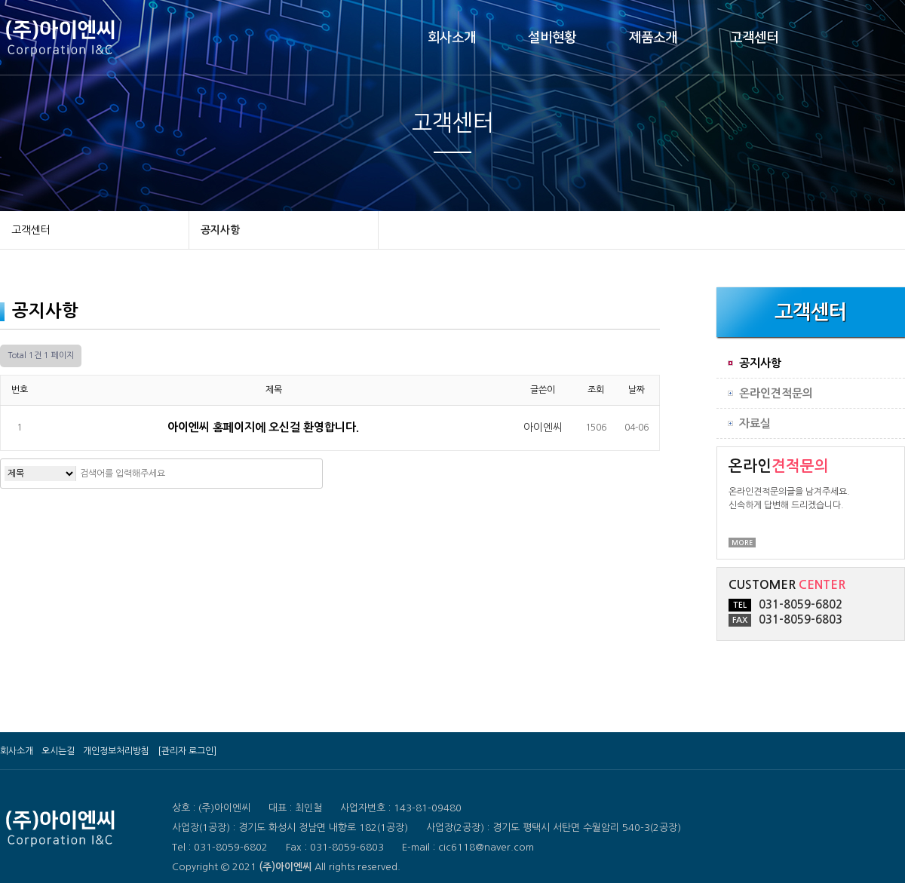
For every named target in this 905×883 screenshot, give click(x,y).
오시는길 (58, 751)
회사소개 (452, 37)
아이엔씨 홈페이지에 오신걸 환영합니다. (264, 427)
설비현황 (552, 37)
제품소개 (653, 37)
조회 (595, 389)
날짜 (636, 389)
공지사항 (220, 230)
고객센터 (754, 37)
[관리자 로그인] (187, 751)
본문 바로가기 (0, 0)
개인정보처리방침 (116, 751)
